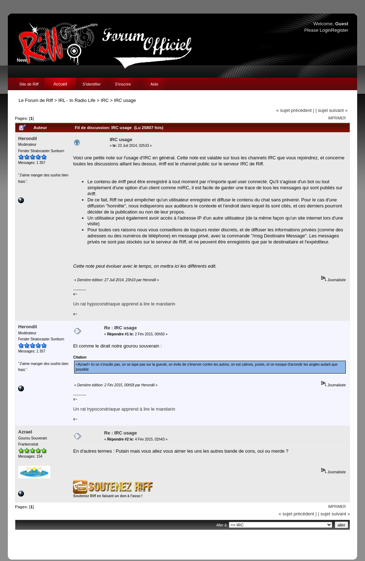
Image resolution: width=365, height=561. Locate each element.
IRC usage (125, 100)
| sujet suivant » (331, 110)
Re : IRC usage (120, 327)
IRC (105, 100)
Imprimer (337, 118)
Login (325, 30)
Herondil (27, 138)
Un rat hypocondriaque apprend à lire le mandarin (124, 304)
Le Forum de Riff (36, 100)
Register (339, 30)
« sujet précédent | (295, 110)
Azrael (25, 431)
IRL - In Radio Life (76, 100)
